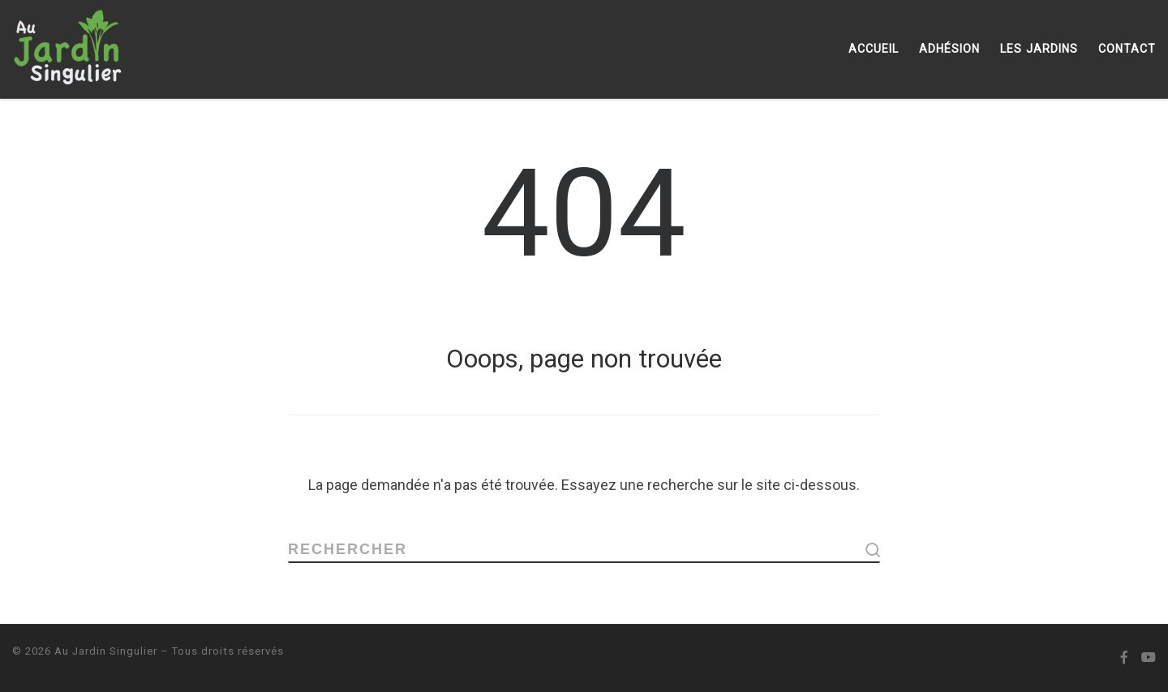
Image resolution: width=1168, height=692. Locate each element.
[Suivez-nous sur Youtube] (1148, 658)
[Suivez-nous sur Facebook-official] (1124, 658)
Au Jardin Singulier (105, 651)
